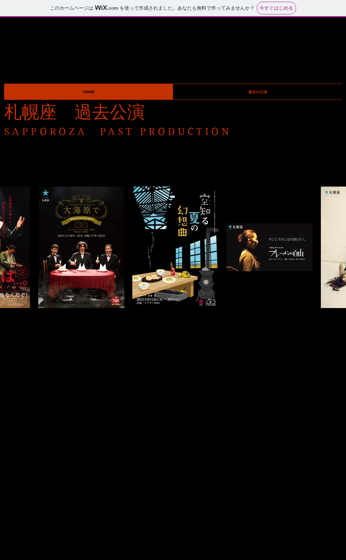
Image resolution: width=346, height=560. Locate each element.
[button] (257, 91)
